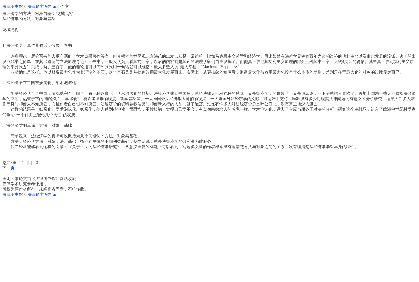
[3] (37, 162)
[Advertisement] (177, 239)
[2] (29, 162)
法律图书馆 (12, 6)
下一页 (8, 168)
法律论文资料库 (41, 6)
